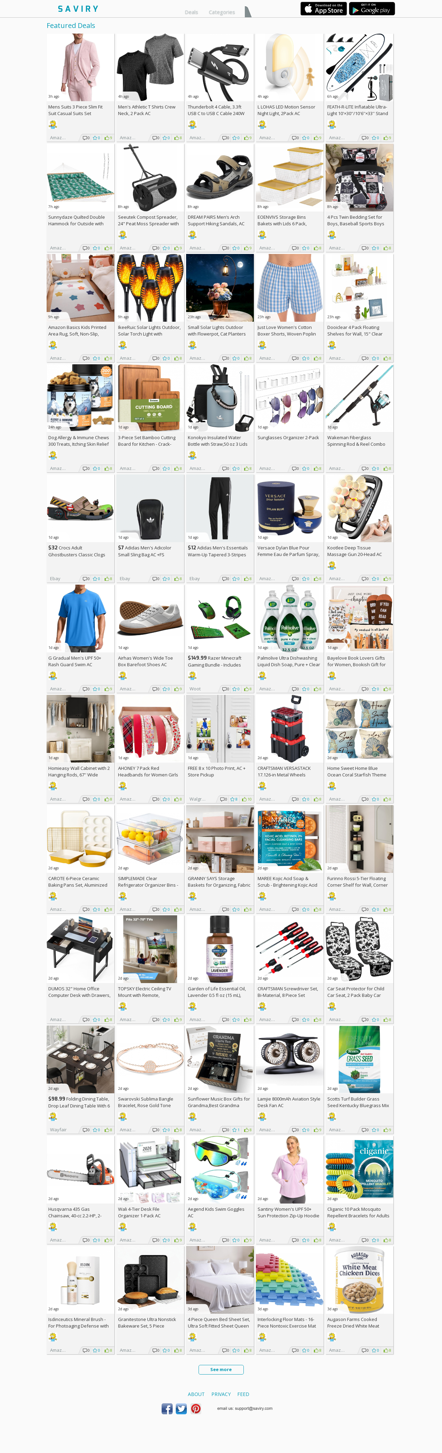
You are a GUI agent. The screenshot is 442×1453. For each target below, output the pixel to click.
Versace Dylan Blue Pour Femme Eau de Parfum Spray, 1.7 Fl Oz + (288, 554)
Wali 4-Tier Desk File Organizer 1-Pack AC (139, 1212)
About (196, 1394)
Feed (243, 1394)
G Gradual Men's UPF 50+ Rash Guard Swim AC (74, 661)
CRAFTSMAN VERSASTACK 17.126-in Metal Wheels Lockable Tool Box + (284, 774)
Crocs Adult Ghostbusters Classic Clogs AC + (76, 554)
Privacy (221, 1394)
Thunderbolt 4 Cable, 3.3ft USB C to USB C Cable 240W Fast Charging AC (216, 113)
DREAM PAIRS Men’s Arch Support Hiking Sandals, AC (216, 220)
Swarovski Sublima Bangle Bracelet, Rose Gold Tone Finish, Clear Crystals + (145, 1105)
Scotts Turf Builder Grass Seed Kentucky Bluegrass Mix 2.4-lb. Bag (358, 1105)
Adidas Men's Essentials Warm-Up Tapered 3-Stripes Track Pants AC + (218, 554)
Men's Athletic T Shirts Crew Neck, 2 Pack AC (146, 110)
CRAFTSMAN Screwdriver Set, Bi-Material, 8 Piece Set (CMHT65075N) (288, 995)
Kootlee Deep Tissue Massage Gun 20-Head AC (354, 551)
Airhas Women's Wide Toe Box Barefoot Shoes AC (145, 661)
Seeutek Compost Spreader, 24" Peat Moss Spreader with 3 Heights (148, 223)
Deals (191, 11)
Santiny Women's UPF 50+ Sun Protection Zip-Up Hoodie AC (288, 1215)
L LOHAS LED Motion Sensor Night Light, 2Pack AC (286, 110)
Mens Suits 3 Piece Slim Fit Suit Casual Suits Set (75, 110)
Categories (222, 11)
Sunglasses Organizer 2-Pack (288, 437)
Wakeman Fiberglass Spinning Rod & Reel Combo (356, 440)
